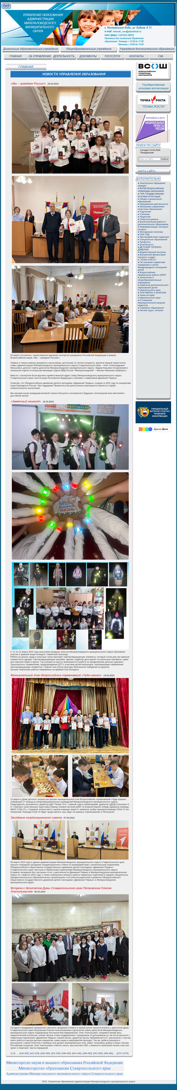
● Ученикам (144, 214)
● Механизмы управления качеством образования (151, 207)
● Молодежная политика (150, 232)
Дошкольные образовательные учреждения (30, 48)
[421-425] (34, 1053)
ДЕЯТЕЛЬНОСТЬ (64, 56)
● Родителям (144, 211)
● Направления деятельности (153, 204)
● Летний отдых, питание (150, 310)
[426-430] (45, 1053)
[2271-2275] (122, 1053)
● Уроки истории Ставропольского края (149, 296)
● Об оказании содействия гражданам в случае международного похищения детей (152, 266)
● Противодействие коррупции (153, 237)
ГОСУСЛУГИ (112, 56)
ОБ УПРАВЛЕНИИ (39, 56)
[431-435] (55, 1053)
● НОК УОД (143, 234)
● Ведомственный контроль (152, 252)
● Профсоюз (144, 242)
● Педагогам (144, 216)
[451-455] (97, 1053)
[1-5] (13, 1053)
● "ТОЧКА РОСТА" (147, 259)
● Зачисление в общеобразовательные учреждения (149, 280)
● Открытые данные (148, 219)
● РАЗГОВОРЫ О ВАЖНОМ (152, 292)
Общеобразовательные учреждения (88, 48)
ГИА (160, 56)
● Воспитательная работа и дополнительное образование (153, 223)
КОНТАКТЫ (136, 56)
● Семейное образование (151, 308)
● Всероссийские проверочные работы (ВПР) (152, 273)
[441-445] (76, 1053)
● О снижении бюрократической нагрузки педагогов (151, 303)
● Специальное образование (152, 239)
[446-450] (87, 1053)
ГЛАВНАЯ (15, 56)
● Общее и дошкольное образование (150, 200)
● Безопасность (146, 244)
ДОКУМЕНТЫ (88, 56)
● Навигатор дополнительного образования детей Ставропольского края (153, 287)
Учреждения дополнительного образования (147, 48)
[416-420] (24, 1053)
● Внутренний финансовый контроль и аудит (151, 255)
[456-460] (108, 1053)
